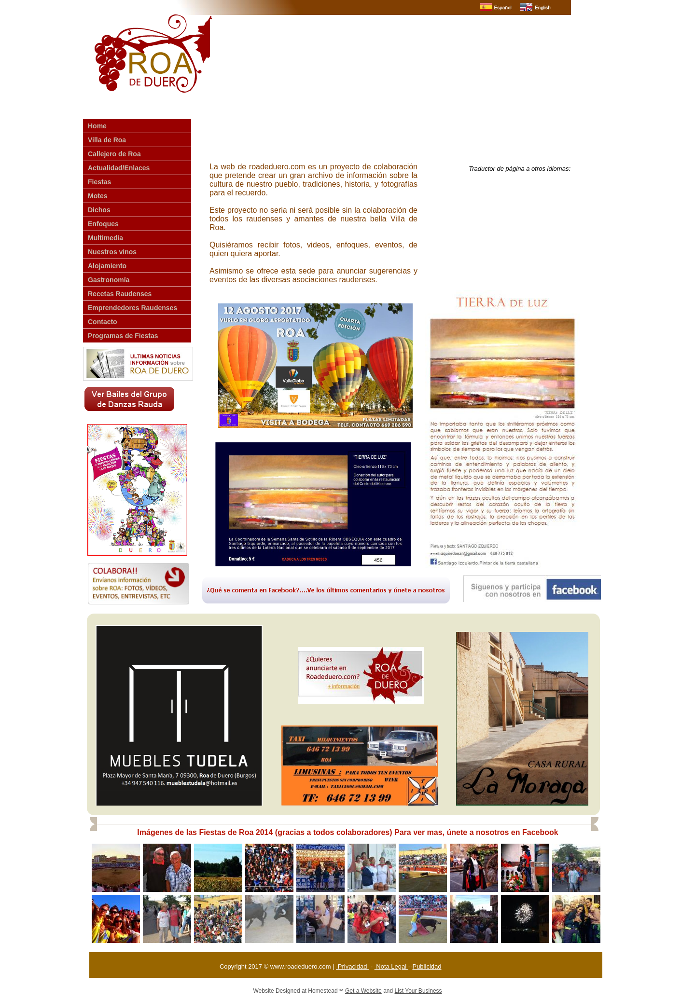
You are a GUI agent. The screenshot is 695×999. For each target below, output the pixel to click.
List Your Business (418, 990)
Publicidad (426, 966)
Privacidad (352, 966)
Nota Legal (391, 966)
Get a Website (363, 990)
